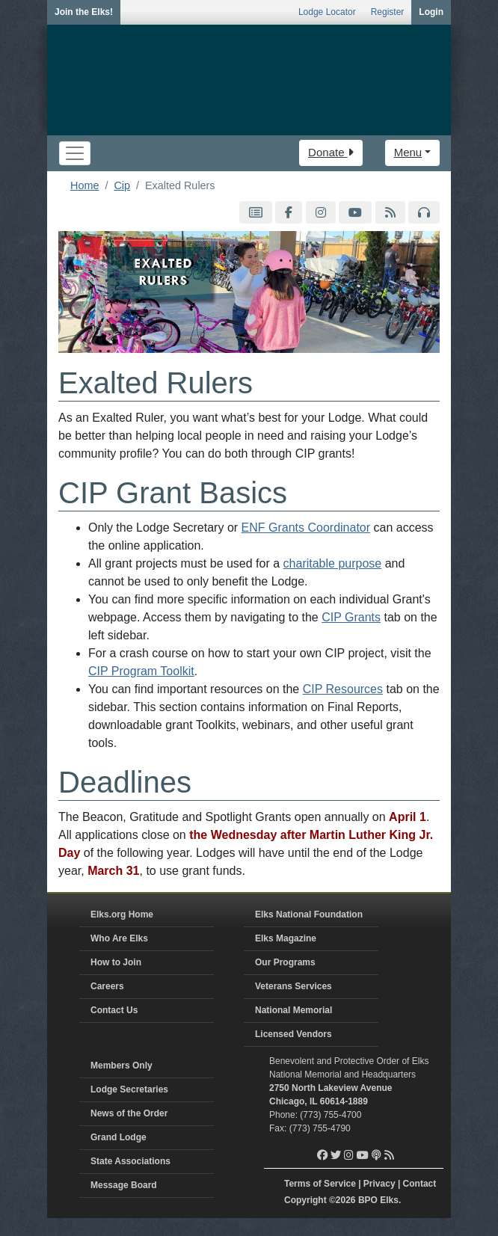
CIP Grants (351, 617)
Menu (408, 152)
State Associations (130, 1161)
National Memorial (293, 1010)
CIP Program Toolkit (141, 671)
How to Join (115, 962)
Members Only (121, 1065)
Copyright (305, 1200)
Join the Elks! (84, 12)
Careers (107, 986)
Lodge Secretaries (129, 1089)
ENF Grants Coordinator (306, 527)
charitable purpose (332, 563)
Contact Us (114, 1010)
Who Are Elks (119, 938)
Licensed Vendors (293, 1034)
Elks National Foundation (309, 914)
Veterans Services (293, 986)
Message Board (123, 1185)
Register (388, 12)
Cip (122, 185)
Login (431, 12)
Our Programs (285, 962)
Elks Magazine (285, 938)
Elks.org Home (121, 914)
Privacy (379, 1183)
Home (84, 185)
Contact (420, 1183)
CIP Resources (343, 689)
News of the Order (128, 1113)
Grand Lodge (118, 1137)
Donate (331, 152)
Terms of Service (320, 1183)
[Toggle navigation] (74, 153)
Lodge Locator (327, 12)
